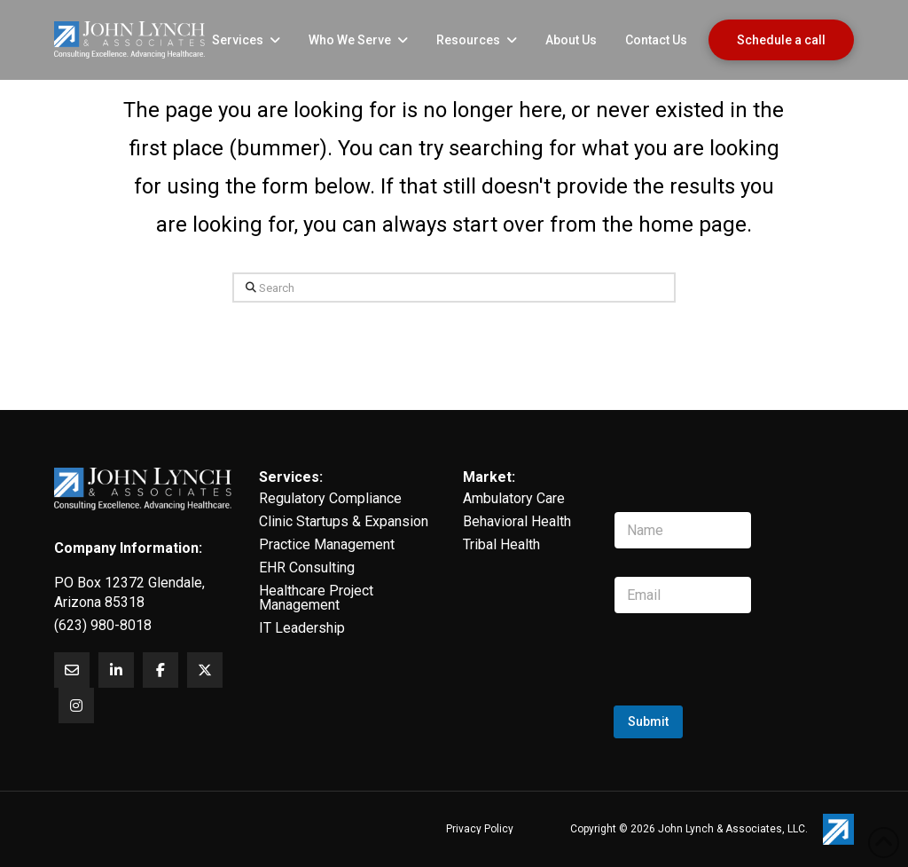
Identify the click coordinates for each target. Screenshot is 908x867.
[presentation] (748, 702)
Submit (648, 721)
